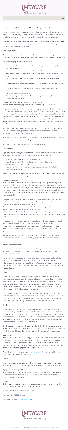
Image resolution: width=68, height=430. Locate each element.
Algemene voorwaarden (44, 427)
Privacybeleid (54, 427)
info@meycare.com (35, 352)
